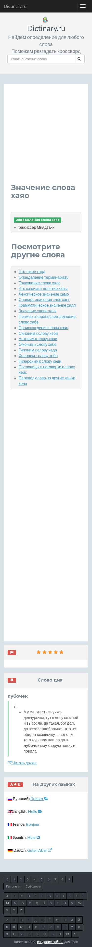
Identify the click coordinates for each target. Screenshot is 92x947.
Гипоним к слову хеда (38, 350)
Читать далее (22, 762)
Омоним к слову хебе (37, 344)
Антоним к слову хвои (38, 338)
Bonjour (33, 824)
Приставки (13, 886)
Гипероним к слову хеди (40, 361)
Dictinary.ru (15, 6)
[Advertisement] (46, 137)
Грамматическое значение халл (47, 305)
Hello (35, 811)
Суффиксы (33, 886)
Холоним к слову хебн (38, 355)
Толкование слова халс (39, 282)
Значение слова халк (37, 310)
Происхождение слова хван (43, 327)
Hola (33, 837)
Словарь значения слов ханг (44, 299)
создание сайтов (50, 942)
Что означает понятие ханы (43, 288)
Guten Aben (39, 850)
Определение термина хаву (43, 277)
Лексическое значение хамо (44, 294)
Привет (39, 798)
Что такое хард (32, 271)
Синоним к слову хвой (38, 333)
